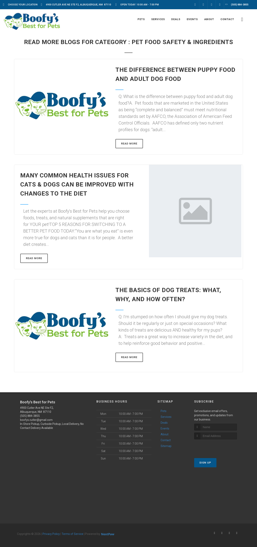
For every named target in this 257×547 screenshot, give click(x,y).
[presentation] (215, 446)
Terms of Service (72, 534)
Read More (129, 143)
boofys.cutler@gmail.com (36, 419)
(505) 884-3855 (30, 415)
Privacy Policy (51, 534)
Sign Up (205, 462)
